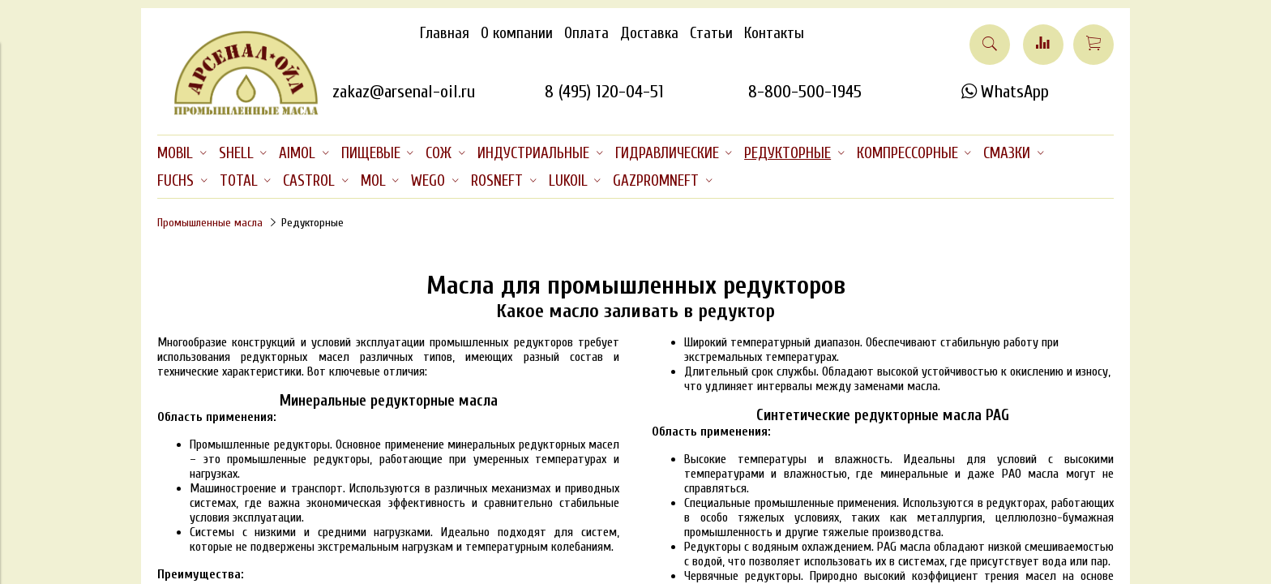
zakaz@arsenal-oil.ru (403, 91)
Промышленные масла (210, 223)
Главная (444, 33)
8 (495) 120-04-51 (604, 91)
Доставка (649, 33)
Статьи (711, 33)
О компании (517, 33)
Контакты (774, 33)
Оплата (586, 33)
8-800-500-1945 (805, 91)
